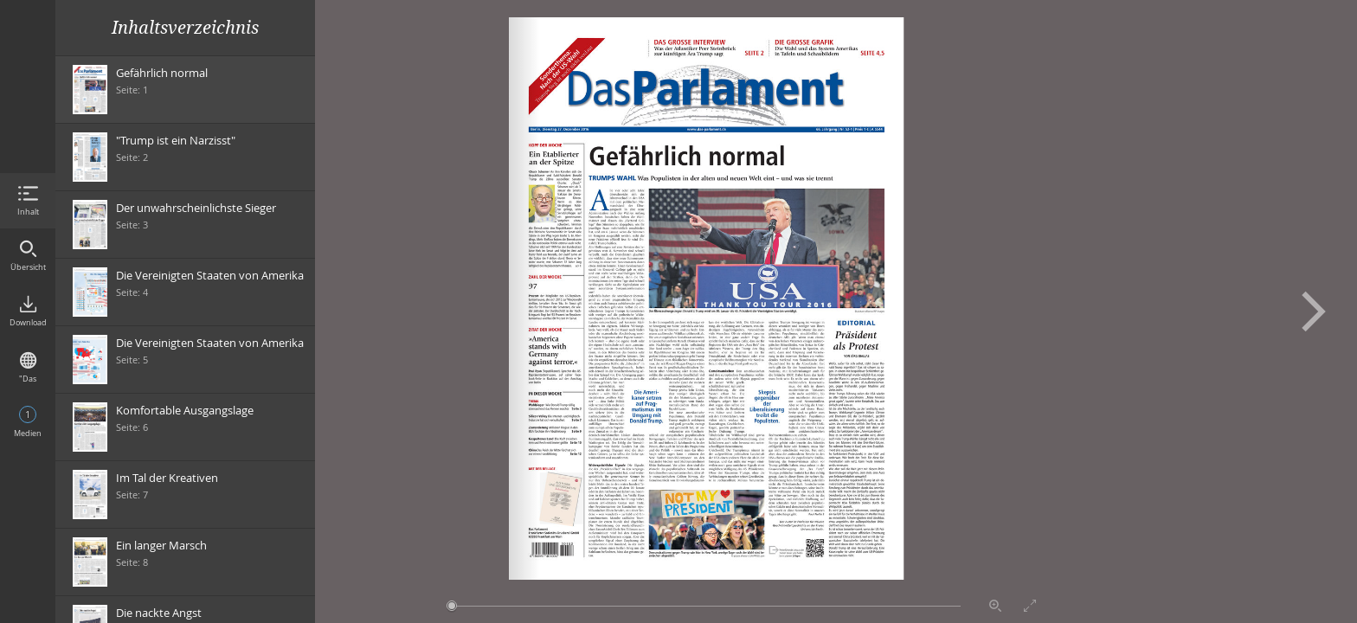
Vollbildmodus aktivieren (1030, 605)
